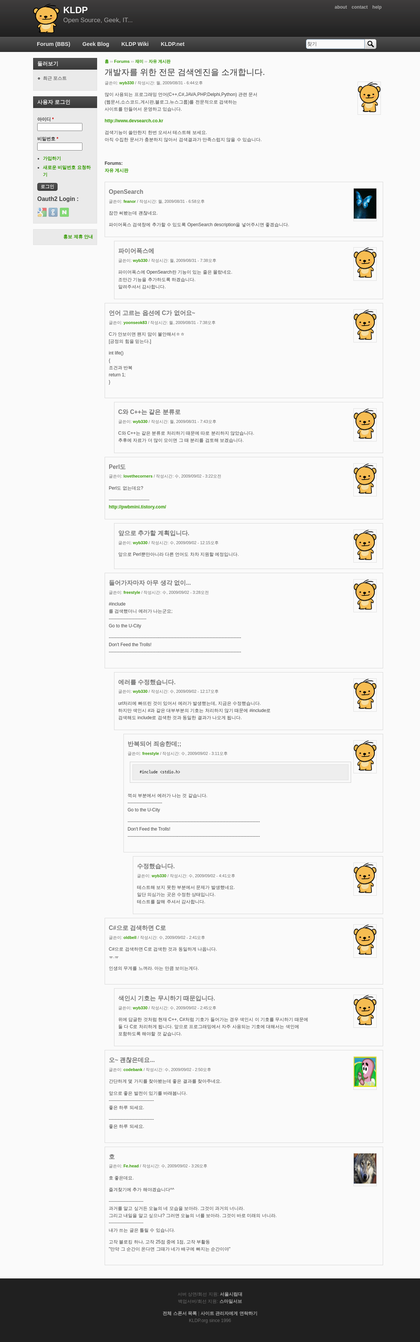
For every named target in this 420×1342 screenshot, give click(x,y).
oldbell (130, 937)
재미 (139, 61)
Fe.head (131, 1166)
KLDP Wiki (135, 44)
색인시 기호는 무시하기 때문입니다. (166, 998)
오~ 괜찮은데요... (132, 1060)
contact (360, 7)
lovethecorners (137, 476)
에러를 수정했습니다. (147, 682)
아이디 (45, 119)
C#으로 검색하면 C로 (137, 928)
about (341, 7)
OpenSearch (126, 192)
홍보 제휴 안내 (78, 236)
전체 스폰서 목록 (180, 1313)
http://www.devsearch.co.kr (134, 120)
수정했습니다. (156, 866)
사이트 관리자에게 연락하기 (229, 1313)
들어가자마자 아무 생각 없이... (150, 583)
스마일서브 (230, 1301)
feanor (129, 201)
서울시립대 (231, 1294)
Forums (122, 61)
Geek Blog (95, 44)
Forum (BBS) (53, 44)
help (377, 7)
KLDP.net (172, 44)
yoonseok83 (135, 322)
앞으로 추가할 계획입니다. (153, 533)
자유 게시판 (159, 61)
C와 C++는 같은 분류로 (149, 412)
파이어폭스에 (136, 251)
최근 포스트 (55, 78)
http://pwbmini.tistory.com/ (137, 507)
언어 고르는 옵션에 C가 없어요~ (152, 313)
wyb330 (126, 83)
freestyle (131, 592)
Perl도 (117, 467)
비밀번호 (47, 139)
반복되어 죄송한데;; (154, 744)
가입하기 (52, 158)
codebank (132, 1069)
